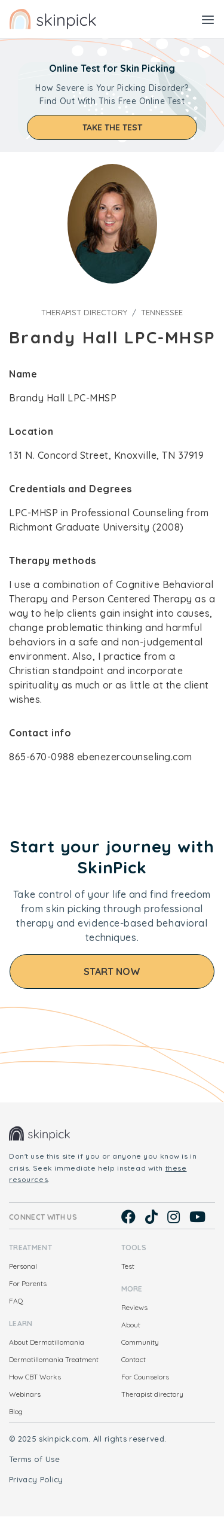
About (130, 1324)
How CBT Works (35, 1376)
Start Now (112, 971)
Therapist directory (84, 312)
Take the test (112, 127)
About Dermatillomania (46, 1342)
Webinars (25, 1394)
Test (127, 1266)
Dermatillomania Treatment (54, 1359)
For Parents (28, 1283)
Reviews (134, 1307)
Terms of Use (34, 1459)
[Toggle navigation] (207, 19)
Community (140, 1342)
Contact (133, 1359)
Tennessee (162, 312)
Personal (23, 1266)
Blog (16, 1411)
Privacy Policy (36, 1479)
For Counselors (145, 1376)
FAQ (16, 1300)
